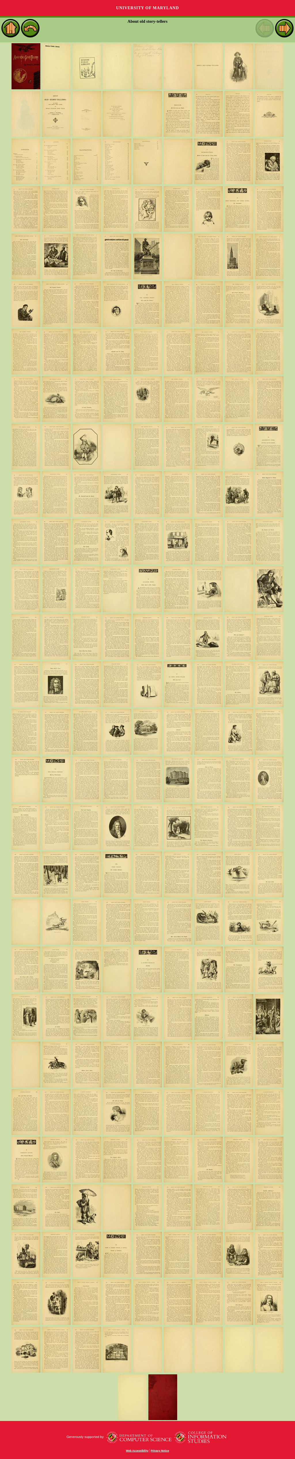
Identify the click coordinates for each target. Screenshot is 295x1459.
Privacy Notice (160, 1450)
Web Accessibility (137, 1450)
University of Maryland (147, 8)
